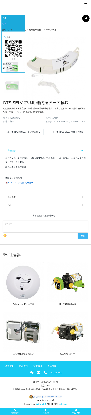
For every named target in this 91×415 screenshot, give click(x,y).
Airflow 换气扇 (50, 29)
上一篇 (25, 132)
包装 (10, 205)
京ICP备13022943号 (45, 400)
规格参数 (12, 197)
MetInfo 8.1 (40, 404)
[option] (45, 68)
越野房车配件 (35, 29)
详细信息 (12, 150)
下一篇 (68, 132)
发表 (83, 236)
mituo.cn (63, 404)
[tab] (45, 150)
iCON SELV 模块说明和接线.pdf (20, 183)
